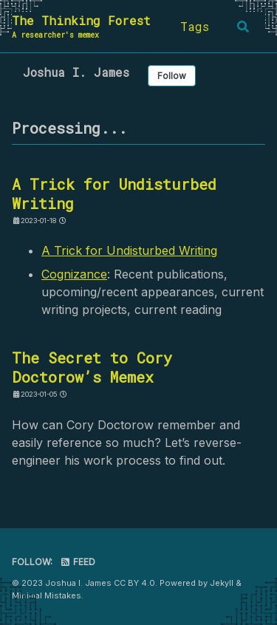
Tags (194, 26)
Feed (77, 561)
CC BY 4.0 (134, 583)
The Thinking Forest (81, 27)
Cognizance (74, 274)
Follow (171, 75)
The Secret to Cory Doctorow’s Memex (92, 367)
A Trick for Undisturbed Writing (114, 193)
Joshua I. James (76, 72)
